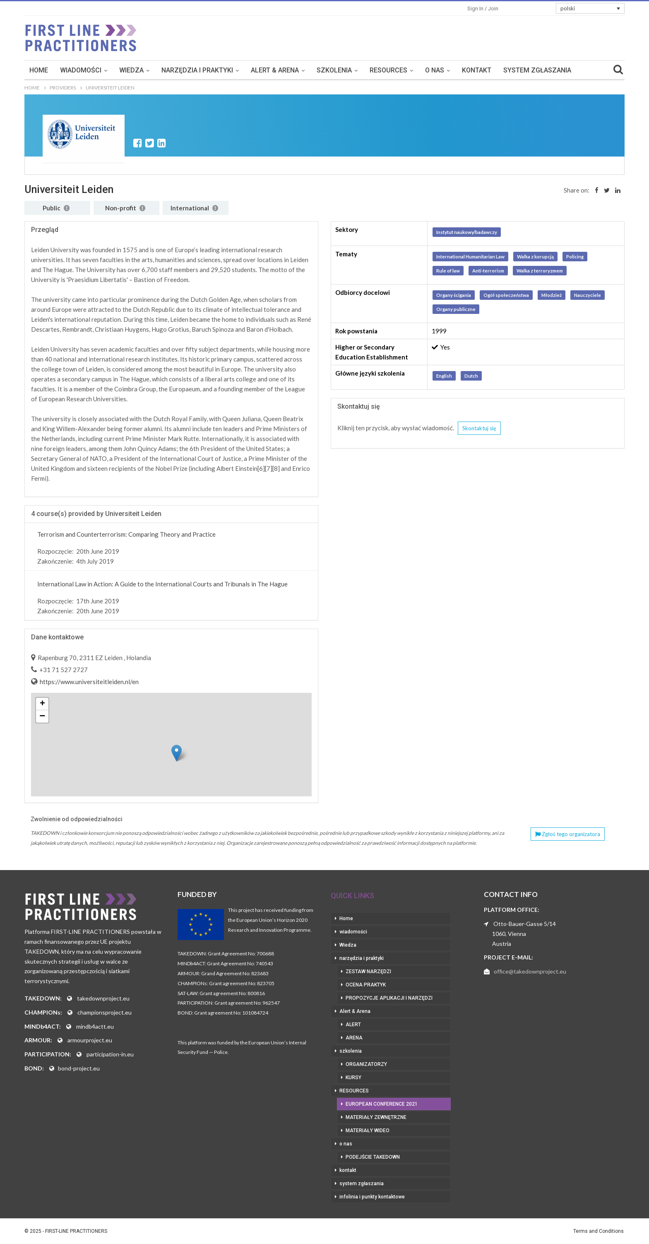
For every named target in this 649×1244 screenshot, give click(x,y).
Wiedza (168, 70)
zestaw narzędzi (368, 971)
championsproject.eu (104, 1012)
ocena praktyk (366, 985)
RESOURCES (425, 70)
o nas (471, 70)
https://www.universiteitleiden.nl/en (88, 681)
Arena (354, 1038)
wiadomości (117, 70)
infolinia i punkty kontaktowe (372, 1197)
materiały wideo (367, 1130)
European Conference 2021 (382, 1104)
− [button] (42, 716)
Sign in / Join (482, 8)
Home (75, 70)
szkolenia (371, 70)
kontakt (513, 70)
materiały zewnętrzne (376, 1117)
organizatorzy (366, 1064)
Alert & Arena (312, 70)
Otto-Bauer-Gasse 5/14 (524, 923)
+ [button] (42, 704)
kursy (353, 1077)
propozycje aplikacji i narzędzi (389, 998)
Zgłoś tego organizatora (567, 834)
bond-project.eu (79, 1068)
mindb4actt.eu (95, 1026)
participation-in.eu (110, 1054)
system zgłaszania (361, 1183)
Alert (353, 1024)
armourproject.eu (89, 1040)
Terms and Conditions (598, 1231)
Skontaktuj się (479, 428)
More (549, 70)
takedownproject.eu (103, 998)
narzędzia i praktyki (234, 70)
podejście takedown (373, 1157)
